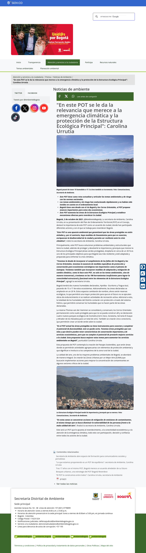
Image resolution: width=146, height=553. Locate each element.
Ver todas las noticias (67, 483)
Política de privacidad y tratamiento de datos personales (61, 545)
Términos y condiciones (24, 545)
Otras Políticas (93, 545)
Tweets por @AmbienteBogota (27, 99)
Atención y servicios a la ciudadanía (28, 77)
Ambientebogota (61, 536)
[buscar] (113, 16)
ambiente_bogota (42, 536)
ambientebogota (97, 536)
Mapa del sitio (107, 545)
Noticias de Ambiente (62, 77)
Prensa (48, 77)
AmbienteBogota (23, 536)
